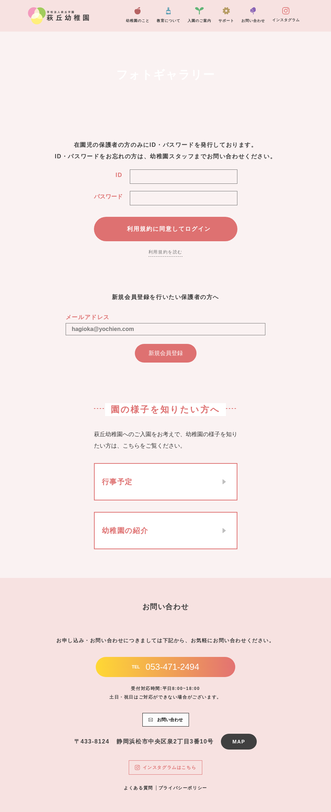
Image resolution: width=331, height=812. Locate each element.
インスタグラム (286, 14)
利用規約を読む (165, 252)
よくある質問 (138, 787)
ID (118, 175)
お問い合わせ (253, 15)
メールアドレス (88, 317)
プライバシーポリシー (183, 787)
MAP (238, 742)
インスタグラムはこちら (166, 767)
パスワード (108, 196)
